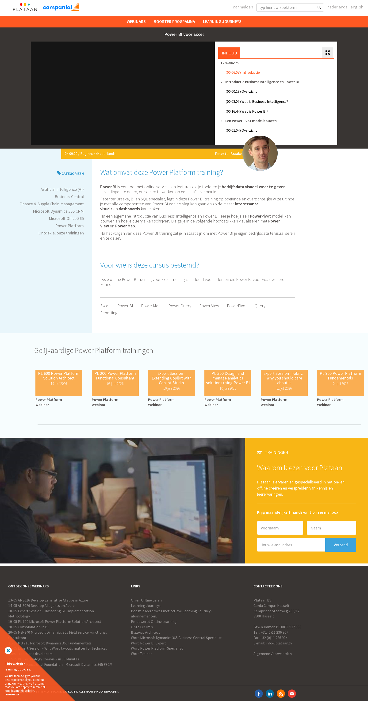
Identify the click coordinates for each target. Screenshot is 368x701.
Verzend (341, 545)
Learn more (12, 694)
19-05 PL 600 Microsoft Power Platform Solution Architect (54, 621)
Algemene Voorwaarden (272, 653)
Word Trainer (141, 653)
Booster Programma (174, 21)
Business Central (69, 196)
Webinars (136, 21)
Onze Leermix (142, 626)
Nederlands (337, 7)
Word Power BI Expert (148, 643)
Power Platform (69, 225)
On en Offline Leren (146, 600)
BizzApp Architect (145, 632)
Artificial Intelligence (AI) (62, 189)
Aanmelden (243, 7)
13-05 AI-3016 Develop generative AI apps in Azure (48, 600)
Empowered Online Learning (154, 621)
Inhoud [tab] (229, 53)
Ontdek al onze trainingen (61, 232)
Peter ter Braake (228, 153)
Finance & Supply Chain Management (51, 203)
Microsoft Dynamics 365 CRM (58, 211)
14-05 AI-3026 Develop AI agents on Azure (41, 605)
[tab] (327, 53)
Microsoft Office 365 (66, 218)
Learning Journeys (222, 21)
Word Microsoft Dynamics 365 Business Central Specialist (176, 637)
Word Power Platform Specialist (157, 648)
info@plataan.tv (279, 643)
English (357, 7)
